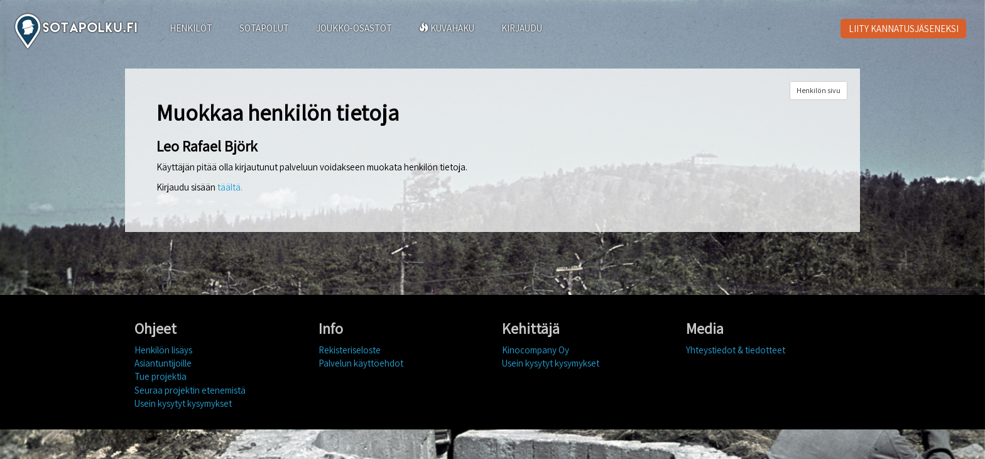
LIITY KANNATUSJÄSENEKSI (904, 29)
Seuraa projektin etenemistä (190, 390)
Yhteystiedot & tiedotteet (735, 350)
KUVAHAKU (446, 28)
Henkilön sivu (819, 90)
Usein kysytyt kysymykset (183, 403)
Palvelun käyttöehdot (360, 363)
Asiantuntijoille (163, 363)
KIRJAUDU (521, 28)
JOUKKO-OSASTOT (354, 28)
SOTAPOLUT (264, 28)
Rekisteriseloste (349, 350)
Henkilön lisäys (163, 350)
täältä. (229, 187)
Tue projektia (160, 376)
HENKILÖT (191, 28)
